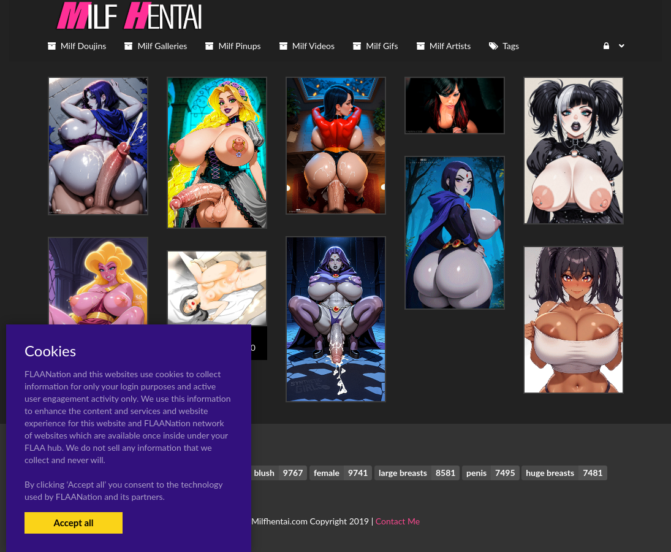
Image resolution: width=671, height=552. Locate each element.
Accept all (73, 522)
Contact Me (398, 521)
